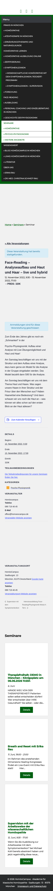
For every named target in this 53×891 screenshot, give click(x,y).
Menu (6, 19)
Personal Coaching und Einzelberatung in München (26, 110)
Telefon (32, 11)
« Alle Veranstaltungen (17, 243)
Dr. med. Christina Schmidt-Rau (21, 178)
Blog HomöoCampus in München (22, 150)
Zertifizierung (12, 62)
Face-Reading (11, 97)
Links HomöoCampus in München (22, 156)
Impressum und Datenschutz (32, 886)
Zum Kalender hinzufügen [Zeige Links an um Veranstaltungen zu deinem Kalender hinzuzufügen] (23, 420)
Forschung (11, 92)
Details (26, 709)
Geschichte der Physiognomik (21, 118)
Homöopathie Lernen (15, 51)
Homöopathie (12, 30)
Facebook (20, 11)
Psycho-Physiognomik (17, 134)
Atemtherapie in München (19, 36)
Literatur (10, 162)
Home (8, 224)
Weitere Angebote (15, 140)
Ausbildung (11, 103)
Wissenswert (11, 145)
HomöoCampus (23, 879)
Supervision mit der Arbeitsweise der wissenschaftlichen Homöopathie (20, 828)
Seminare (9, 123)
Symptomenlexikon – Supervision (25, 86)
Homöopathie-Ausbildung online (23, 56)
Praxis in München (14, 25)
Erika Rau (10, 173)
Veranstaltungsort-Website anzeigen (21, 594)
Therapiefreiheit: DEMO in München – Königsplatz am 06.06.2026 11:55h (25, 677)
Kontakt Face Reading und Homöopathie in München (26, 11)
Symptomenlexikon (15, 67)
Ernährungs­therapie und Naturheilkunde (18, 44)
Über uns (8, 167)
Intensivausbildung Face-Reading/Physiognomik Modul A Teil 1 (34, 605)
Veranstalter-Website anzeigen (18, 518)
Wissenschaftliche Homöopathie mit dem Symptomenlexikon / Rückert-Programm (26, 76)
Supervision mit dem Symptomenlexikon (12, 605)
